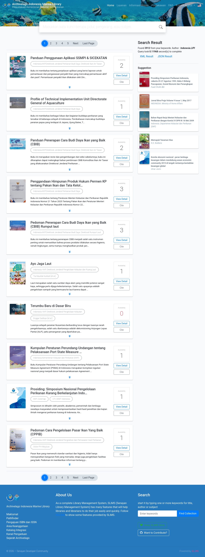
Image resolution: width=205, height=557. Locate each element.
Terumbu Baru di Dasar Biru (51, 306)
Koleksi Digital (184, 5)
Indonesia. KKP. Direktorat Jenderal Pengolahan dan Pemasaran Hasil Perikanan (67, 440)
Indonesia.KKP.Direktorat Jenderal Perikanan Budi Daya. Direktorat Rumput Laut (67, 232)
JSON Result (165, 56)
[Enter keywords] (157, 513)
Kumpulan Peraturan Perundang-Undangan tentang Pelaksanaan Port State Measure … (68, 350)
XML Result (146, 56)
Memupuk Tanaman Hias (162, 140)
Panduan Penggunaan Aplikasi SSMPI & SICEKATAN (69, 58)
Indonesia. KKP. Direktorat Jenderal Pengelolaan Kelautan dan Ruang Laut (64, 269)
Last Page (88, 43)
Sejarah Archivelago (18, 538)
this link (60, 515)
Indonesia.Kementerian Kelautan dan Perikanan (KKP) (56, 358)
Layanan (121, 5)
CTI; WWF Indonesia (61, 399)
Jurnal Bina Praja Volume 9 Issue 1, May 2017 (171, 100)
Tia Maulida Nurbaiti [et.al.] (44, 276)
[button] (69, 87)
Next (75, 43)
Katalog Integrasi (16, 530)
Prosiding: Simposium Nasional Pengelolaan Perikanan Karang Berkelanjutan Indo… (63, 391)
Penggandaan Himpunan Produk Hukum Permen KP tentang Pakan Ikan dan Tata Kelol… (69, 183)
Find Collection (187, 513)
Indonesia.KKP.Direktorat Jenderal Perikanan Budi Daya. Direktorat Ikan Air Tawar (67, 64)
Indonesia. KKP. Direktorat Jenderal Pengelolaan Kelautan (57, 312)
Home (110, 5)
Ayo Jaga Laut (41, 264)
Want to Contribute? (153, 532)
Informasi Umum (139, 5)
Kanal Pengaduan (16, 534)
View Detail (121, 75)
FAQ (170, 5)
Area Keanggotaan (17, 526)
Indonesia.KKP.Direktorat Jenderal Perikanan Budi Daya (56, 109)
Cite (122, 82)
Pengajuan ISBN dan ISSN (21, 522)
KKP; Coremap (39, 399)
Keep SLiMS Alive (152, 525)
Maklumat (12, 514)
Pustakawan (158, 5)
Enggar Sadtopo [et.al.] (42, 318)
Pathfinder (12, 518)
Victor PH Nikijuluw (41, 447)
